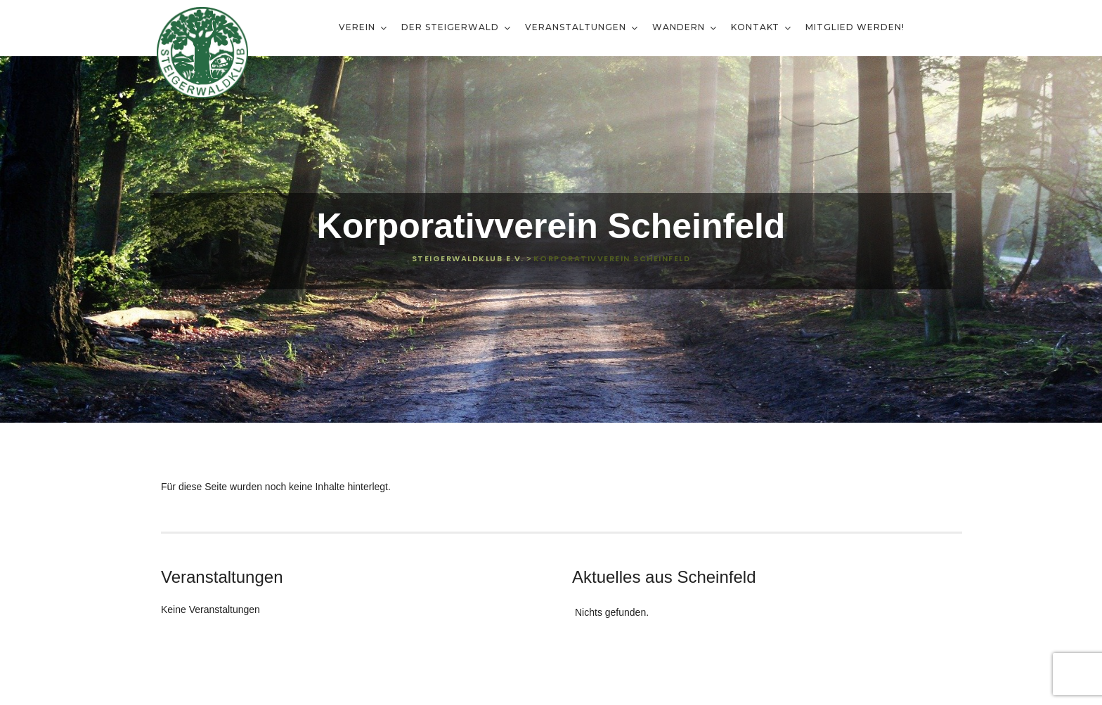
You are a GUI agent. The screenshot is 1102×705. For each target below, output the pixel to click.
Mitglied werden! (855, 27)
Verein (358, 27)
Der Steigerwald (451, 27)
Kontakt (756, 27)
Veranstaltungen (577, 27)
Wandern (680, 27)
